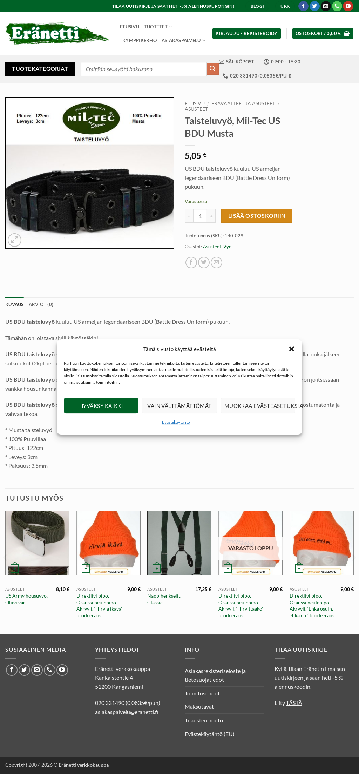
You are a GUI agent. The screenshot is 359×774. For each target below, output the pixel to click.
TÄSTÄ (294, 702)
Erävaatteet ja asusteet (243, 103)
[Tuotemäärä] (200, 216)
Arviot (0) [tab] (41, 304)
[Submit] (213, 69)
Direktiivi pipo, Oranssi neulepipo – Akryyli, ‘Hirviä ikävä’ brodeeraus (99, 605)
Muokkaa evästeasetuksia (259, 406)
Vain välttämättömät (179, 406)
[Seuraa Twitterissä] (315, 6)
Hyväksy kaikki (101, 406)
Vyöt (228, 246)
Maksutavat (199, 706)
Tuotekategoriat (40, 68)
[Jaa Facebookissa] (191, 262)
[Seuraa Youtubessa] (348, 6)
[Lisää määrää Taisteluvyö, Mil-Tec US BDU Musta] (211, 216)
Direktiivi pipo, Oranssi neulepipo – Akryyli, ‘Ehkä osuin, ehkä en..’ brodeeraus (312, 605)
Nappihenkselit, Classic (164, 599)
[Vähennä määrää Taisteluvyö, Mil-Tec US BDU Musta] (189, 216)
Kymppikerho (139, 40)
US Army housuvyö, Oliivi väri (26, 599)
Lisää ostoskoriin (257, 216)
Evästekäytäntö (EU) (210, 734)
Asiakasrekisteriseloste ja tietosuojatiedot (215, 675)
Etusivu (129, 26)
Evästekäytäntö (176, 422)
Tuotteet (158, 26)
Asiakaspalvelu (183, 40)
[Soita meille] (337, 6)
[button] (291, 348)
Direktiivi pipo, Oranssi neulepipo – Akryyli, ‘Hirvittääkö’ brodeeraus (240, 605)
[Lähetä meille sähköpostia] (326, 6)
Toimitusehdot (202, 693)
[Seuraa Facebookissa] (303, 6)
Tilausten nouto (204, 720)
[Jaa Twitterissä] (204, 262)
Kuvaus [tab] (14, 304)
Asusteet (196, 109)
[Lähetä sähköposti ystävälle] (216, 262)
